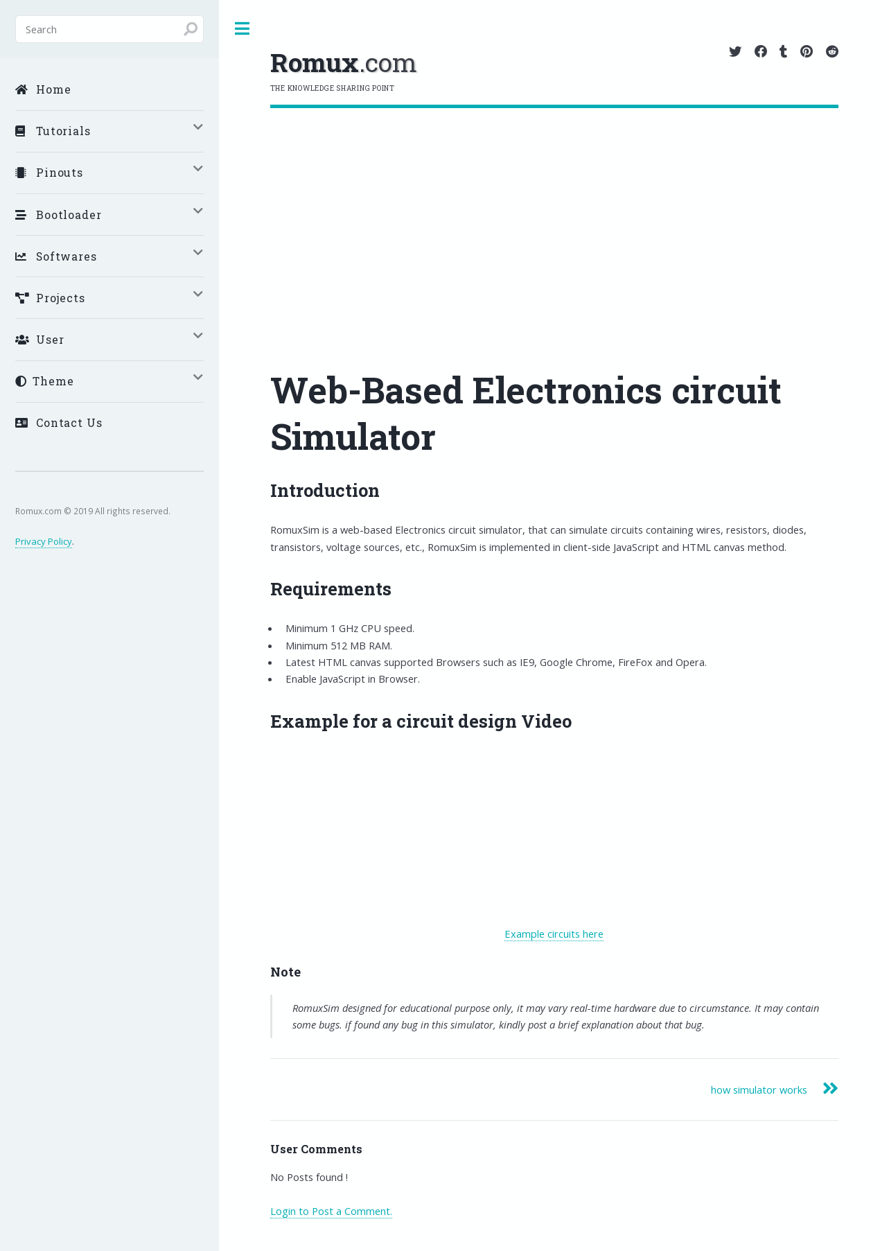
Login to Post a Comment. (331, 1211)
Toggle (242, 29)
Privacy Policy (43, 541)
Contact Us (59, 422)
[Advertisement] (554, 212)
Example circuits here (554, 934)
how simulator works (759, 1089)
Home (43, 89)
